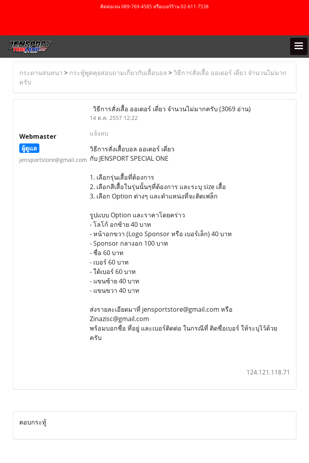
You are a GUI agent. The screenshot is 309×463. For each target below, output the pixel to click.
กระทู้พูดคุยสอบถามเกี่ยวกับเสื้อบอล (118, 72)
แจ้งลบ (99, 133)
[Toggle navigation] (298, 46)
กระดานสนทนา (41, 72)
